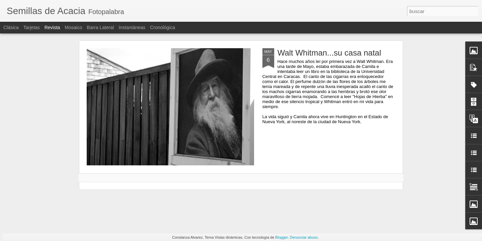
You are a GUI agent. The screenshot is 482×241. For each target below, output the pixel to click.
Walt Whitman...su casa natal (329, 52)
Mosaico (73, 27)
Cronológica (162, 27)
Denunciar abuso (304, 237)
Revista (52, 27)
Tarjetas (31, 27)
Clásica (11, 27)
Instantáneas (131, 27)
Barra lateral (100, 27)
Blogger (281, 237)
